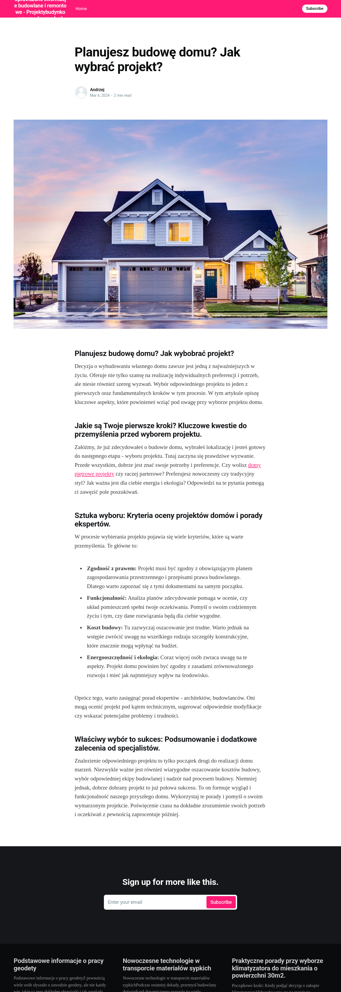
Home (81, 8)
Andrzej (97, 89)
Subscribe (314, 8)
